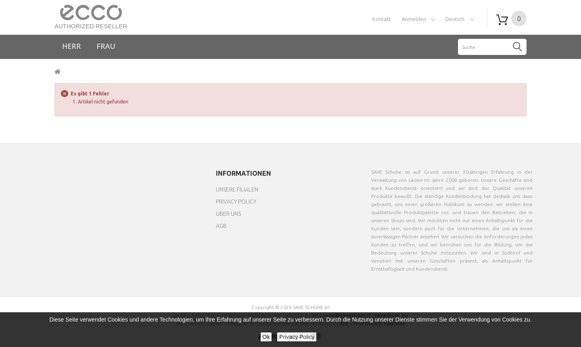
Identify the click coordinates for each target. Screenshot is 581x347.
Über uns (228, 213)
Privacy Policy (236, 201)
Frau (106, 46)
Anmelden (414, 19)
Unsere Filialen (237, 189)
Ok (266, 337)
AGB (221, 226)
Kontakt (381, 19)
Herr (71, 46)
